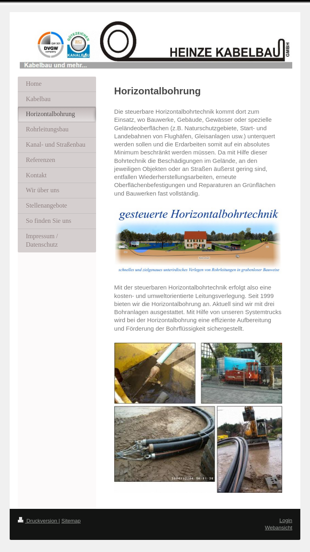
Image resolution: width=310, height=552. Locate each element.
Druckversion (38, 521)
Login (285, 520)
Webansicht (278, 528)
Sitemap (71, 521)
